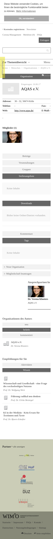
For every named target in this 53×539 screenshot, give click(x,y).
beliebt (26, 329)
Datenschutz (7, 528)
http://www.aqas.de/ (24, 110)
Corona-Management (11, 34)
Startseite (6, 522)
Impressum (18, 522)
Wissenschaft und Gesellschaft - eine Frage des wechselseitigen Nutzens (25, 385)
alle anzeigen (19, 446)
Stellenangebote (26, 176)
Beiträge (26, 156)
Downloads (26, 203)
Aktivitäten (26, 364)
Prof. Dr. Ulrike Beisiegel (22, 400)
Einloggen (44, 40)
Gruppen (26, 169)
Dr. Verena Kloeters (38, 299)
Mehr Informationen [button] (26, 11)
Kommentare (26, 233)
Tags (26, 240)
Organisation (26, 76)
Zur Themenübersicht (14, 62)
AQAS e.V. (32, 303)
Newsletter (31, 29)
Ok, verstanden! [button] (26, 18)
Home (5, 68)
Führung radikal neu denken (25, 396)
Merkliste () (29, 34)
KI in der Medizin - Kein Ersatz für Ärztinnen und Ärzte (21, 414)
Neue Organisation (15, 267)
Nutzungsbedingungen (26, 528)
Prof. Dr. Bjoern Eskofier (14, 419)
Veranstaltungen (26, 162)
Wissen (34, 369)
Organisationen (30, 68)
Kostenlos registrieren (14, 29)
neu (26, 324)
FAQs (39, 34)
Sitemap (42, 528)
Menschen (15, 68)
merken (47, 75)
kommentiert (26, 335)
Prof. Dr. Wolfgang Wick (14, 390)
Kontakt (37, 522)
